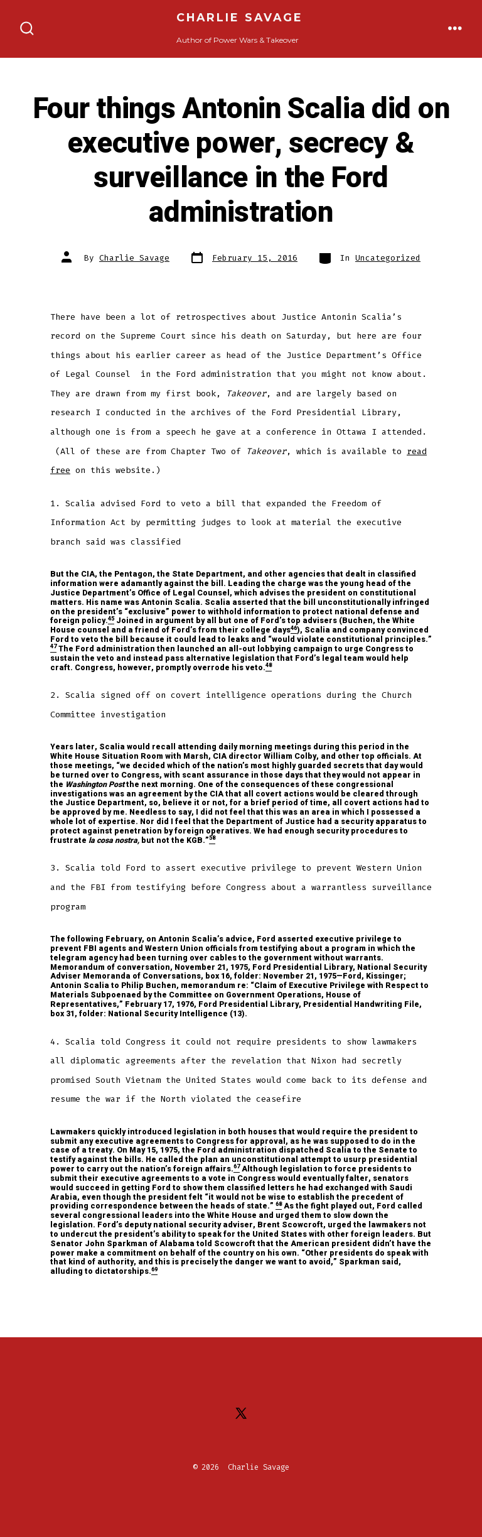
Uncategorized (387, 258)
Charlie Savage (134, 258)
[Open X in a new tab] (241, 1413)
